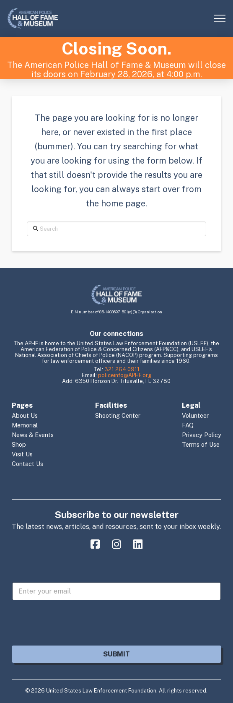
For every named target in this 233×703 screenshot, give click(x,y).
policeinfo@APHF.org (124, 375)
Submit (116, 654)
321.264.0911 (122, 369)
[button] (219, 18)
